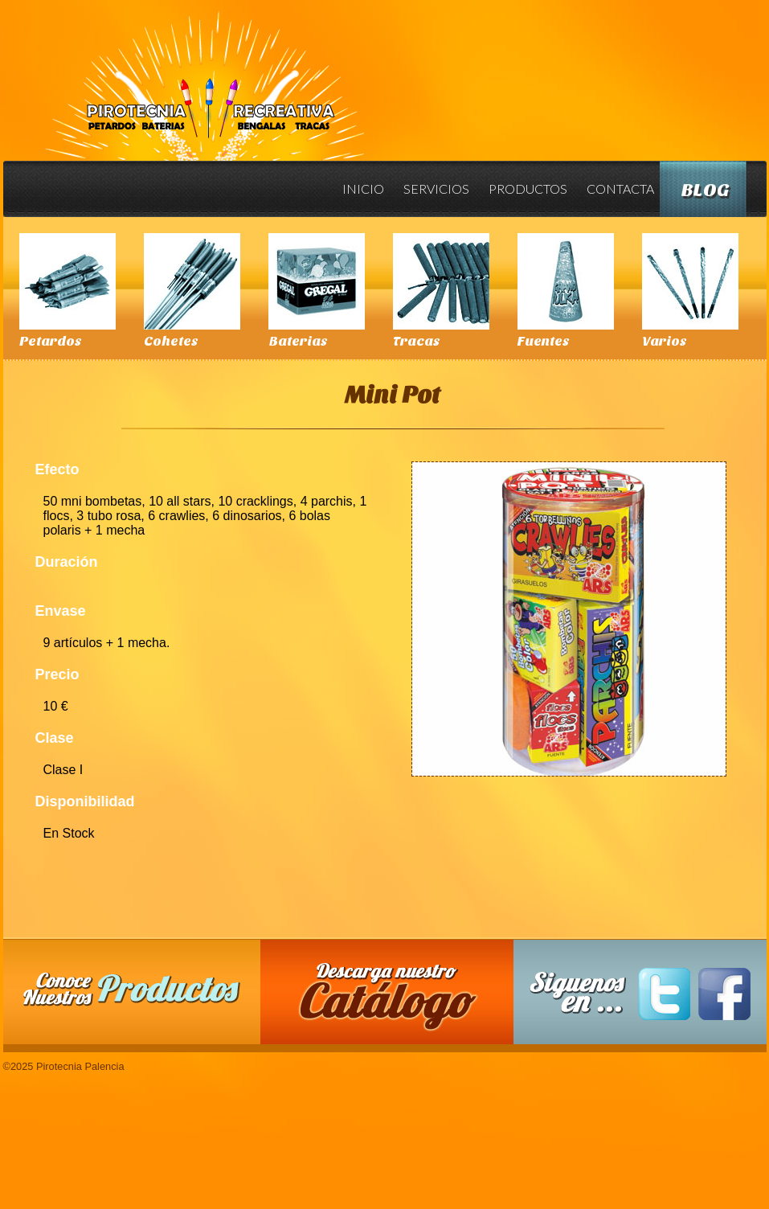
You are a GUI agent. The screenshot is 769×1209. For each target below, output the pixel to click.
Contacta (620, 188)
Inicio (363, 188)
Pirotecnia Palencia (203, 75)
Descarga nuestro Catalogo (394, 1000)
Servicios (436, 188)
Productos (528, 188)
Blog (705, 190)
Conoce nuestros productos (131, 989)
